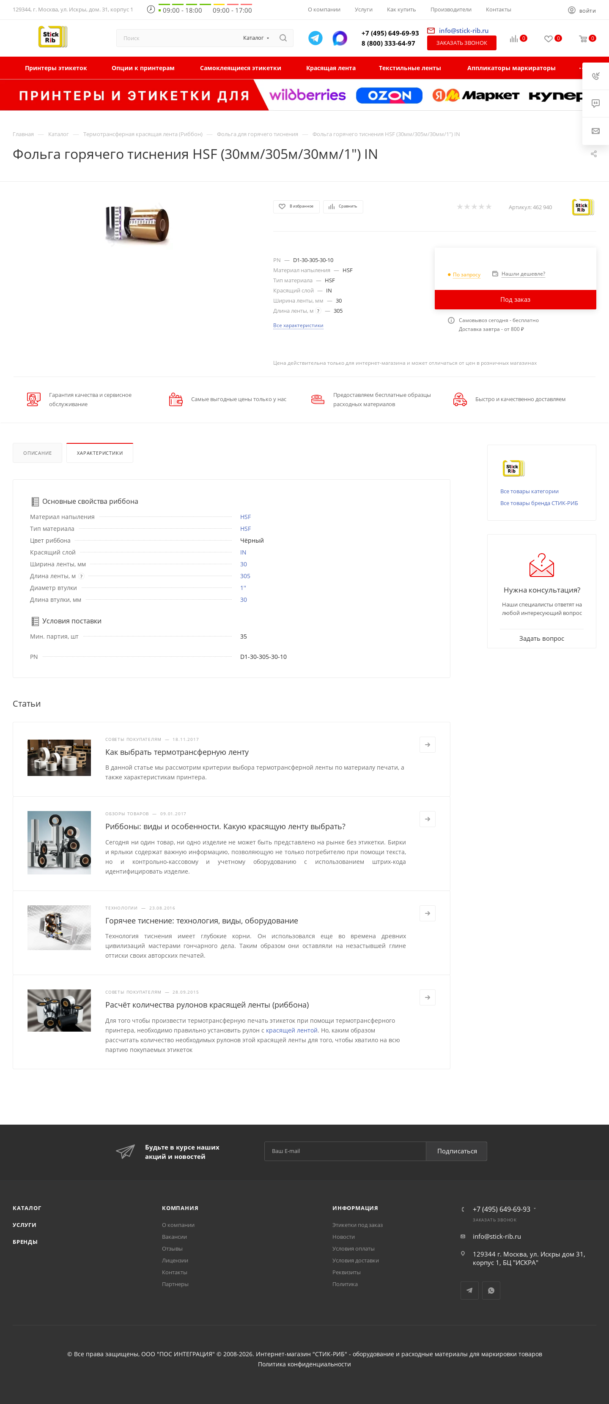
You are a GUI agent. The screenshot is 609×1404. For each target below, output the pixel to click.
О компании (178, 1225)
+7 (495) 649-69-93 (390, 33)
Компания (180, 1208)
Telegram (470, 1290)
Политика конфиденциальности (304, 1364)
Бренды (25, 1242)
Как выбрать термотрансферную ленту (177, 752)
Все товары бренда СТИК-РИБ (539, 503)
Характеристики (100, 453)
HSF (245, 517)
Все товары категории (529, 491)
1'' (243, 588)
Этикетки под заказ (357, 1225)
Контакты (174, 1272)
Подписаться (457, 1151)
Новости (343, 1236)
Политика (345, 1284)
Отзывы (172, 1248)
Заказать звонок (461, 42)
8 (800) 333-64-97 (388, 43)
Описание (37, 453)
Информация (355, 1208)
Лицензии (175, 1260)
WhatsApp (491, 1290)
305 (245, 576)
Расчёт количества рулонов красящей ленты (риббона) (207, 1005)
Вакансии (174, 1236)
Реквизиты (346, 1272)
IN (243, 552)
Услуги (25, 1225)
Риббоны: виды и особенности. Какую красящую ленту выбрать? (225, 826)
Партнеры (175, 1284)
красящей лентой (292, 1030)
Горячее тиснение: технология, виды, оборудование (201, 920)
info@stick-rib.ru (497, 1236)
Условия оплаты (353, 1248)
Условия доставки (355, 1260)
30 (243, 564)
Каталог (27, 1208)
